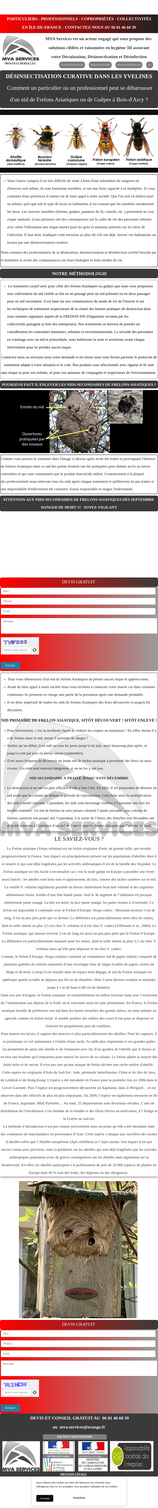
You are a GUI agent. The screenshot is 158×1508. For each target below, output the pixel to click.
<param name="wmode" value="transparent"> (79, 544)
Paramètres (79, 1498)
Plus (149, 65)
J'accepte (45, 1498)
